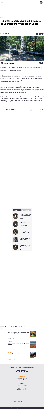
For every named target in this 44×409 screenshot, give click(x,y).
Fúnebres (22, 394)
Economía (19, 389)
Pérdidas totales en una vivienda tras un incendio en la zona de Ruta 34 (25, 224)
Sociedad (19, 385)
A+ (40, 63)
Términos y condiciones (25, 403)
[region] (22, 182)
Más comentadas (26, 210)
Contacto (17, 403)
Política (19, 388)
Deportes (25, 385)
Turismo (2, 17)
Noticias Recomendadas (15, 327)
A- (42, 63)
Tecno (25, 388)
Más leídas (16, 210)
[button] (36, 34)
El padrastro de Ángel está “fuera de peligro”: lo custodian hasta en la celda (25, 239)
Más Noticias (25, 389)
